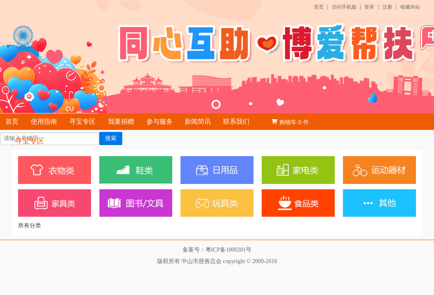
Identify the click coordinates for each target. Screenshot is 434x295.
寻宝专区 (82, 121)
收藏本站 (410, 7)
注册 (387, 7)
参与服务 (159, 121)
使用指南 (44, 121)
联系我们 (236, 121)
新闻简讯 (198, 121)
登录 (369, 7)
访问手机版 (344, 7)
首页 (319, 7)
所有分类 (29, 225)
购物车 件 (289, 122)
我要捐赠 (121, 121)
